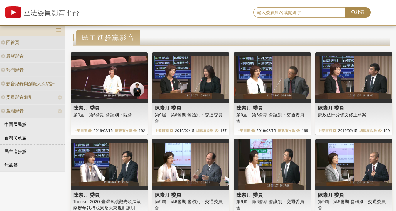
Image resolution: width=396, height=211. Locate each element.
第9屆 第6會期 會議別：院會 (102, 114)
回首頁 (10, 42)
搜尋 (358, 12)
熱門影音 (12, 69)
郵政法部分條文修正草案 (342, 114)
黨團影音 (12, 110)
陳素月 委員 (86, 107)
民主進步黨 (15, 151)
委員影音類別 (17, 97)
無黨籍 (11, 164)
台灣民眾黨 (15, 137)
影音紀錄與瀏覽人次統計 (28, 83)
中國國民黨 (15, 124)
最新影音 (12, 56)
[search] (299, 12)
